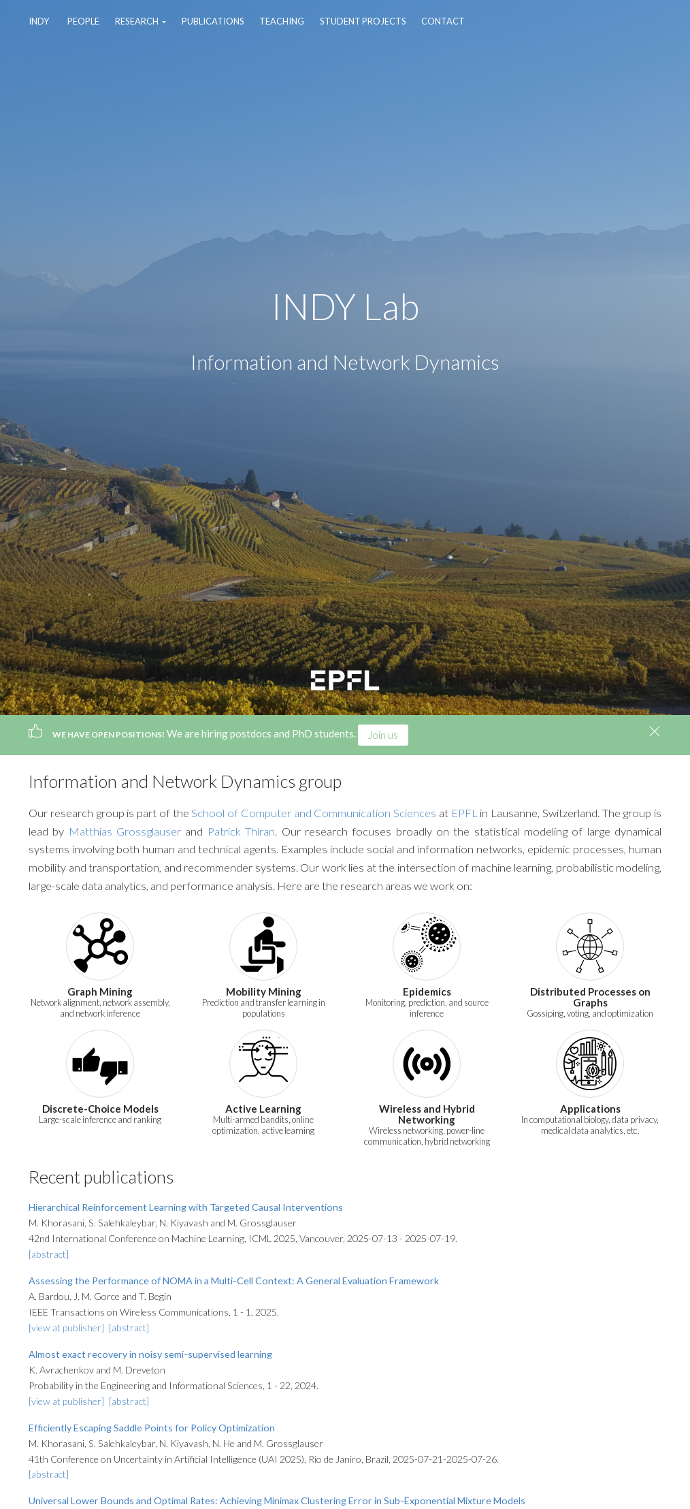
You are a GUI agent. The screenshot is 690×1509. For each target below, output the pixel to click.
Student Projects (363, 21)
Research (137, 21)
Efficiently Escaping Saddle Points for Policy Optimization (152, 1427)
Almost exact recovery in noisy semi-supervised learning (150, 1354)
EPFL (464, 813)
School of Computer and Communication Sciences (313, 813)
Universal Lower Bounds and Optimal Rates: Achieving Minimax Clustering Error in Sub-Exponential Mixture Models (277, 1500)
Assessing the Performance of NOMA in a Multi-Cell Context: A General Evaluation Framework (234, 1280)
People (83, 21)
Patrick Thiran (241, 831)
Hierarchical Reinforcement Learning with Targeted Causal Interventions (186, 1207)
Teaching (281, 21)
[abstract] (49, 1254)
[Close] (654, 731)
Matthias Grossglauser (125, 831)
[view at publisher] (67, 1327)
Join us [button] (383, 735)
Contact (443, 21)
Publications (213, 21)
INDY (39, 21)
